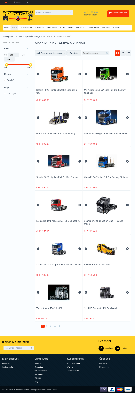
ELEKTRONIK (94, 28)
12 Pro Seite (73, 53)
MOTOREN (106, 28)
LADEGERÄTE (81, 28)
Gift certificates (41, 371)
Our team (103, 363)
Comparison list (73, 371)
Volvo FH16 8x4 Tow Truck (97, 264)
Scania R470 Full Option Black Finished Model (103, 222)
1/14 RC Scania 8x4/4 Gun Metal (100, 308)
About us (38, 363)
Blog (36, 381)
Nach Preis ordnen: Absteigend (50, 53)
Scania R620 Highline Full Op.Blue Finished (105, 133)
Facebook (106, 348)
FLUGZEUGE (39, 28)
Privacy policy (104, 367)
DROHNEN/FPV (26, 28)
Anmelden (6, 363)
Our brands (39, 374)
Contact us (39, 367)
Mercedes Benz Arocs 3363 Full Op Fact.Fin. (58, 221)
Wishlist (70, 367)
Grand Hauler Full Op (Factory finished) (55, 133)
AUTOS (14, 28)
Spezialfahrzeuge (32, 36)
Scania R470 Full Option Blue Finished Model (58, 264)
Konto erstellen (8, 367)
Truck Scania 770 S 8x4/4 (49, 308)
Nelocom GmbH (50, 390)
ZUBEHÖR (116, 28)
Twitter (121, 348)
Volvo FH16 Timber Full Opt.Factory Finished (106, 177)
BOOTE (62, 28)
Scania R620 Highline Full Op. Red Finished (57, 177)
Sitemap (38, 378)
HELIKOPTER (52, 28)
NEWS (6, 28)
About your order (73, 363)
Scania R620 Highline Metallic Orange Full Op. (57, 91)
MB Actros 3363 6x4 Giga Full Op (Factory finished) (105, 91)
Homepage (8, 36)
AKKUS (70, 28)
